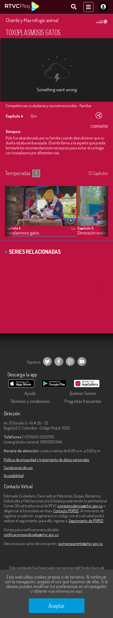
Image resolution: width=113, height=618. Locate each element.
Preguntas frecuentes (83, 401)
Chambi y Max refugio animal (32, 20)
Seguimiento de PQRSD (86, 520)
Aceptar (56, 605)
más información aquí (65, 591)
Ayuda (30, 393)
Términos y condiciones (30, 401)
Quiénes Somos (83, 393)
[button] (102, 215)
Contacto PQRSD (66, 510)
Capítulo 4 (13, 228)
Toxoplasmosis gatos (22, 232)
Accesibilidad (14, 475)
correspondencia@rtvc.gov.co (80, 505)
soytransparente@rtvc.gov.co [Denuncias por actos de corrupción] (80, 543)
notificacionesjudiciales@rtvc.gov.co (31, 534)
